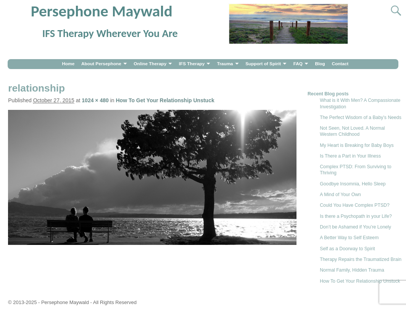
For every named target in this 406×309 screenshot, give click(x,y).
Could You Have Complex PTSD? (355, 205)
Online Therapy (150, 63)
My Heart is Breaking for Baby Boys (356, 145)
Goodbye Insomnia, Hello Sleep (352, 184)
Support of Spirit (263, 63)
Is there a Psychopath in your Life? (356, 216)
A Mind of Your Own (340, 194)
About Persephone (101, 63)
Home (68, 63)
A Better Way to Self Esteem (349, 237)
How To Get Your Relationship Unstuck (165, 100)
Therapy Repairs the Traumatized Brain (360, 259)
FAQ (298, 63)
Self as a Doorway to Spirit (347, 248)
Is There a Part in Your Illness (350, 156)
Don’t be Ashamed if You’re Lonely (355, 227)
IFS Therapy (192, 63)
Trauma (225, 63)
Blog (320, 63)
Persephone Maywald (101, 11)
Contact (340, 63)
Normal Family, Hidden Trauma (352, 270)
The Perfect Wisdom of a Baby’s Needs (360, 117)
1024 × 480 (95, 100)
